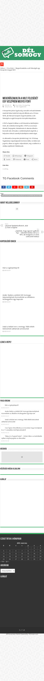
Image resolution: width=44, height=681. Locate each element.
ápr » (7, 561)
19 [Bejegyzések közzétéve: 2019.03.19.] (10, 556)
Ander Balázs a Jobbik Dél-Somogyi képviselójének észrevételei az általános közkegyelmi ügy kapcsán (19, 297)
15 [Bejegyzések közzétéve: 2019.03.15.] (28, 553)
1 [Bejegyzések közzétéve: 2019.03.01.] (28, 548)
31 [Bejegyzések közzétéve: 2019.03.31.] (40, 559)
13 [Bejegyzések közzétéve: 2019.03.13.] (16, 553)
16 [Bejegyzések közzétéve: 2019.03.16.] (34, 553)
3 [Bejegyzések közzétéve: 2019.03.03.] (40, 548)
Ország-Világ (26, 105)
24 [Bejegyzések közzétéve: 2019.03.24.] (40, 556)
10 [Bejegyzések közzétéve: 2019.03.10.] (40, 551)
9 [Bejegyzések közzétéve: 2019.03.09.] (34, 551)
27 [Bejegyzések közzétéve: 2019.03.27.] (16, 559)
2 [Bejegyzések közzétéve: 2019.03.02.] (34, 548)
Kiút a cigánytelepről (11, 268)
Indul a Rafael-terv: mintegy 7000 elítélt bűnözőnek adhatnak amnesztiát (18, 328)
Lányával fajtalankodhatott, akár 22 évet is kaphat (17, 225)
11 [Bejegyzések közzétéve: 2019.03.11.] (3, 553)
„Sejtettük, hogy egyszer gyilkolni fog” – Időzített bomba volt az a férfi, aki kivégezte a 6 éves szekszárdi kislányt (27, 232)
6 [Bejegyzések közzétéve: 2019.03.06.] (15, 551)
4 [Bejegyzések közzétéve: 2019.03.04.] (3, 551)
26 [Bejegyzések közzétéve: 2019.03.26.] (10, 559)
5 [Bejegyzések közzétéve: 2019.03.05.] (9, 551)
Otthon (2, 68)
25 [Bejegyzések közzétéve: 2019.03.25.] (3, 559)
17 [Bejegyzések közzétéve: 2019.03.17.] (40, 553)
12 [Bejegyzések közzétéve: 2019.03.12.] (10, 553)
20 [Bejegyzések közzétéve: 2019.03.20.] (16, 556)
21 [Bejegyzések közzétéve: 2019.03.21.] (22, 556)
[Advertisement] (22, 504)
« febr (2, 561)
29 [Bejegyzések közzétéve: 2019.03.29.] (28, 559)
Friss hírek (10, 68)
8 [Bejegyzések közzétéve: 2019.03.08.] (28, 551)
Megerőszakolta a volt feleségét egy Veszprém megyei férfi (22, 195)
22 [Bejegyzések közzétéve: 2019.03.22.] (28, 556)
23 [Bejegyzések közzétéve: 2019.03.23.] (34, 556)
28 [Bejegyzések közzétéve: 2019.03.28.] (22, 559)
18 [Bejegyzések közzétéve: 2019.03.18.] (3, 556)
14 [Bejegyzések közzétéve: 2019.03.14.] (22, 553)
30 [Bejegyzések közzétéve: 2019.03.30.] (34, 559)
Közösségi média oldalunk (10, 469)
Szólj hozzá (8, 107)
